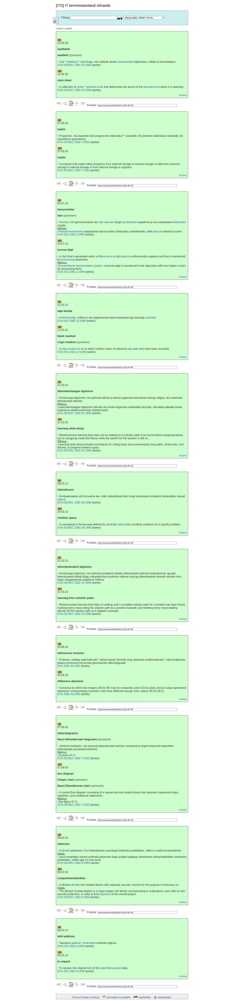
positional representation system (83, 265)
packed (117, 968)
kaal (155, 231)
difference (104, 256)
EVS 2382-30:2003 (68, 666)
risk (177, 884)
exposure (105, 894)
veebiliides (144, 997)
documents (150, 86)
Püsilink (183, 95)
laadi (83, 61)
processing (67, 259)
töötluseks (180, 222)
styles (80, 86)
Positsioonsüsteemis (70, 231)
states (121, 524)
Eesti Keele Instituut (87, 997)
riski (85, 850)
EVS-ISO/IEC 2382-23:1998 (74, 65)
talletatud (72, 61)
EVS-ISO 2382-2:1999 (70, 234)
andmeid (150, 317)
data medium (70, 348)
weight (182, 265)
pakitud (76, 942)
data (141, 348)
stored (90, 86)
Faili (61, 61)
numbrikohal (129, 222)
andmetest (89, 942)
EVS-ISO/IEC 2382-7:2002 (73, 142)
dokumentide (125, 61)
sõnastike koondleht (118, 997)
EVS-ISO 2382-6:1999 (70, 946)
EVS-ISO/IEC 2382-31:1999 (74, 413)
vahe (106, 222)
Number (64, 222)
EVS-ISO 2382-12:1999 (71, 320)
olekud (61, 499)
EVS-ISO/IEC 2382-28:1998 (74, 502)
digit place (122, 256)
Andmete (64, 850)
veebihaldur (164, 997)
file (101, 86)
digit (64, 256)
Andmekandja (67, 317)
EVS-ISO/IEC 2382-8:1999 (73, 862)
